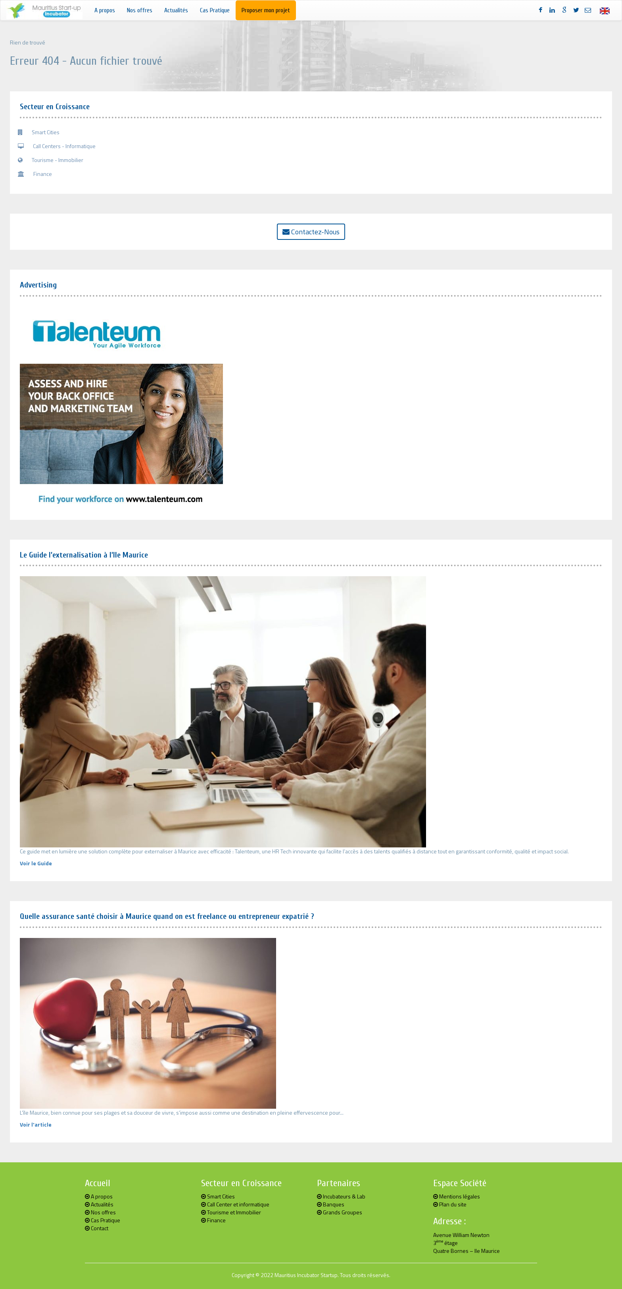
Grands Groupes (339, 1212)
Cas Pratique (215, 10)
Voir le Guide (36, 863)
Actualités (176, 10)
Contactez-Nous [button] (311, 231)
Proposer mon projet (266, 10)
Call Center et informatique (235, 1204)
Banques (330, 1204)
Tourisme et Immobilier (231, 1212)
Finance (35, 174)
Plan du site (449, 1204)
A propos (104, 10)
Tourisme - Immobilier (50, 160)
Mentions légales (456, 1196)
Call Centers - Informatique (57, 146)
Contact (96, 1228)
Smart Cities (39, 132)
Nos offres (139, 10)
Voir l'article (36, 1124)
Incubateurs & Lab (341, 1196)
